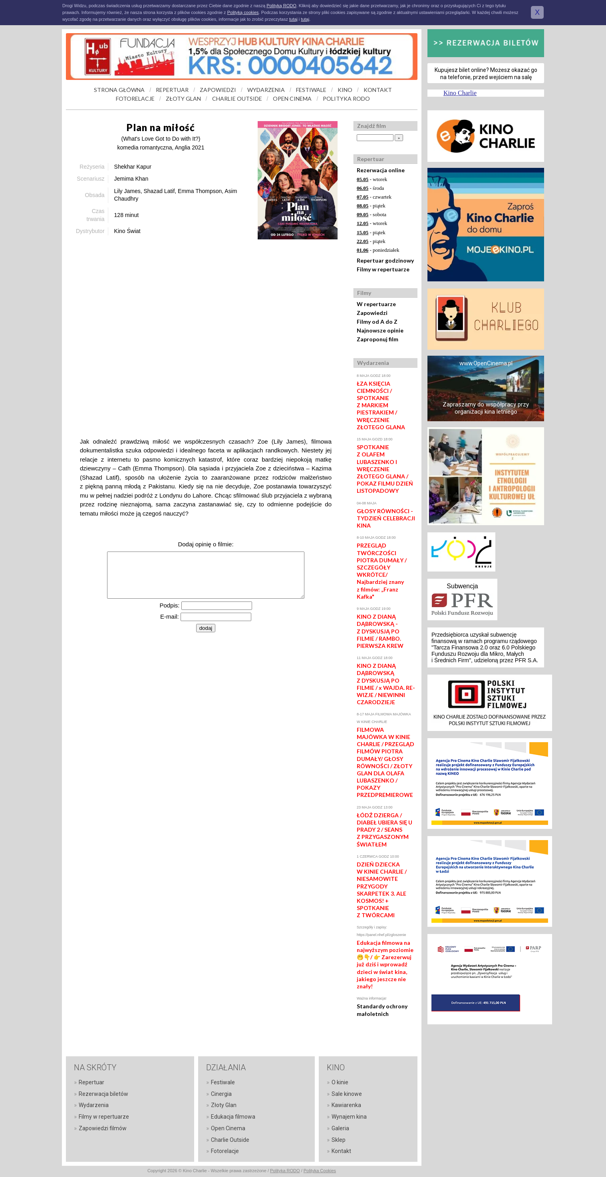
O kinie (340, 1082)
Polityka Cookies (320, 1170)
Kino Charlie (460, 93)
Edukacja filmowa (233, 1116)
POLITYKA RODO (346, 98)
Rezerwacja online (381, 170)
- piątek (371, 206)
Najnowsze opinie (380, 330)
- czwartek (374, 197)
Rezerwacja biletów (103, 1094)
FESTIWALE (311, 89)
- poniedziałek (378, 250)
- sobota (371, 214)
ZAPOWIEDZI (218, 89)
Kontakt (341, 1151)
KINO (345, 89)
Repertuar (91, 1082)
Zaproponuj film (377, 339)
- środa (370, 188)
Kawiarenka (346, 1105)
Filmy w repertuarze (383, 269)
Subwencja (462, 586)
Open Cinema (228, 1128)
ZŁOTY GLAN (183, 98)
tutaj (293, 19)
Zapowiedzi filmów (103, 1128)
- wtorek (372, 179)
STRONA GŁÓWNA (119, 89)
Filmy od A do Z (377, 321)
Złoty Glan (223, 1105)
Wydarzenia (94, 1105)
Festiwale (223, 1082)
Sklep (339, 1140)
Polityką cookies (243, 12)
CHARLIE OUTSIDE (237, 98)
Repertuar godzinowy (385, 260)
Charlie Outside (230, 1140)
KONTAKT (378, 89)
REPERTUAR (172, 89)
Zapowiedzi (372, 312)
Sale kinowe (347, 1094)
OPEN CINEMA (292, 98)
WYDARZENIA (266, 89)
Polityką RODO (281, 5)
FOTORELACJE (135, 98)
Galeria (340, 1128)
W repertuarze (376, 304)
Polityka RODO (285, 1170)
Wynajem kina (349, 1116)
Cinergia (221, 1094)
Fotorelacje (225, 1151)
